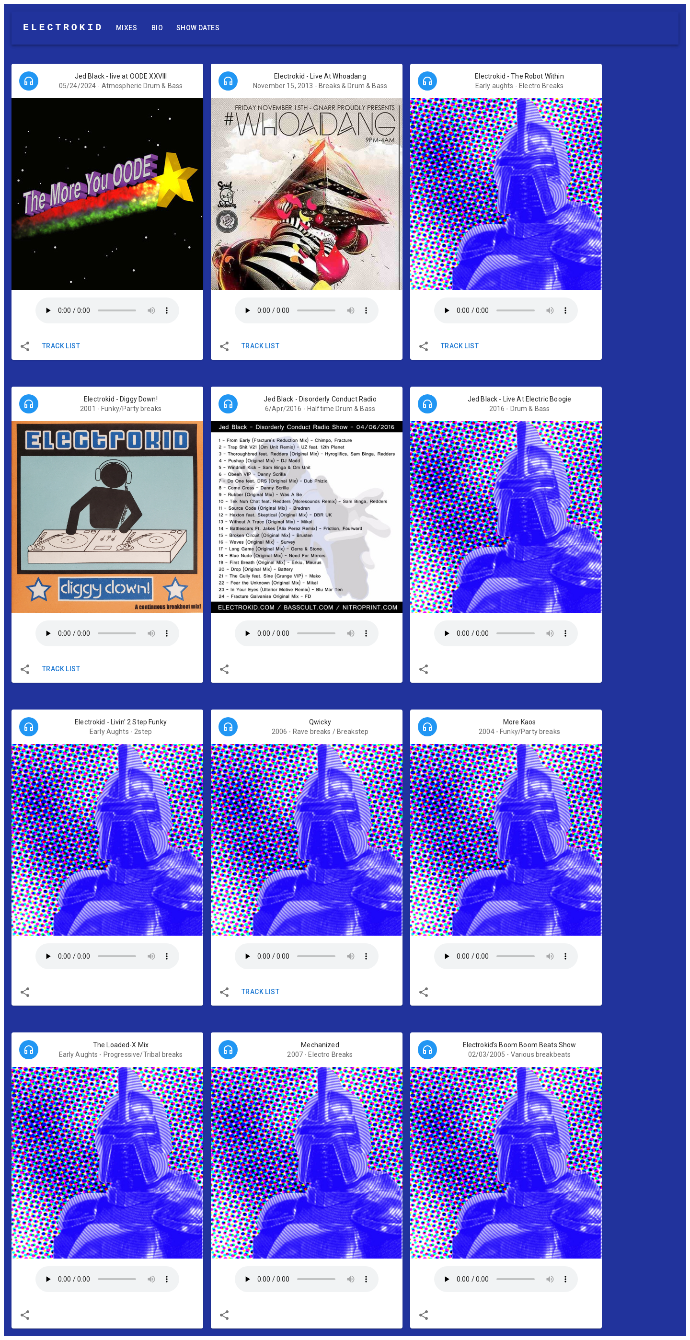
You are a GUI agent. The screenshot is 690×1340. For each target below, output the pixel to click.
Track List (61, 346)
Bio (157, 28)
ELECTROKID (63, 27)
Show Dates (197, 28)
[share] (24, 346)
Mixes (126, 28)
